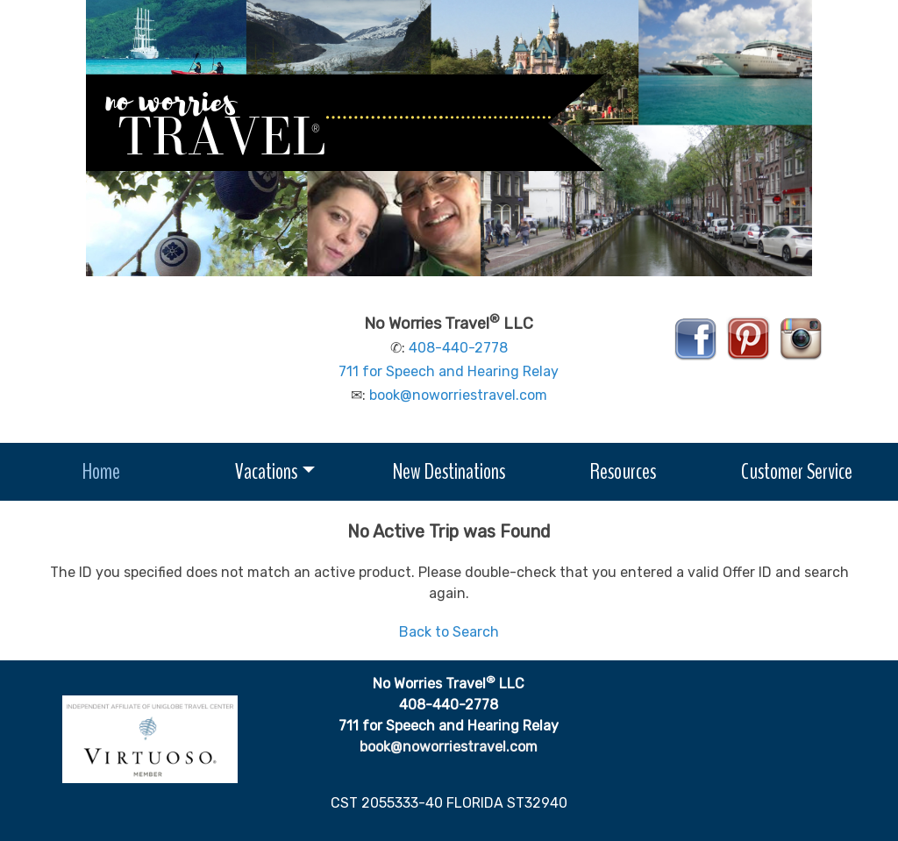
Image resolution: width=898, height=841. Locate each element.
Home (101, 471)
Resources (623, 471)
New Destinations (449, 471)
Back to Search (449, 632)
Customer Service (796, 471)
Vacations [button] (266, 471)
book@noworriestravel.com (458, 395)
